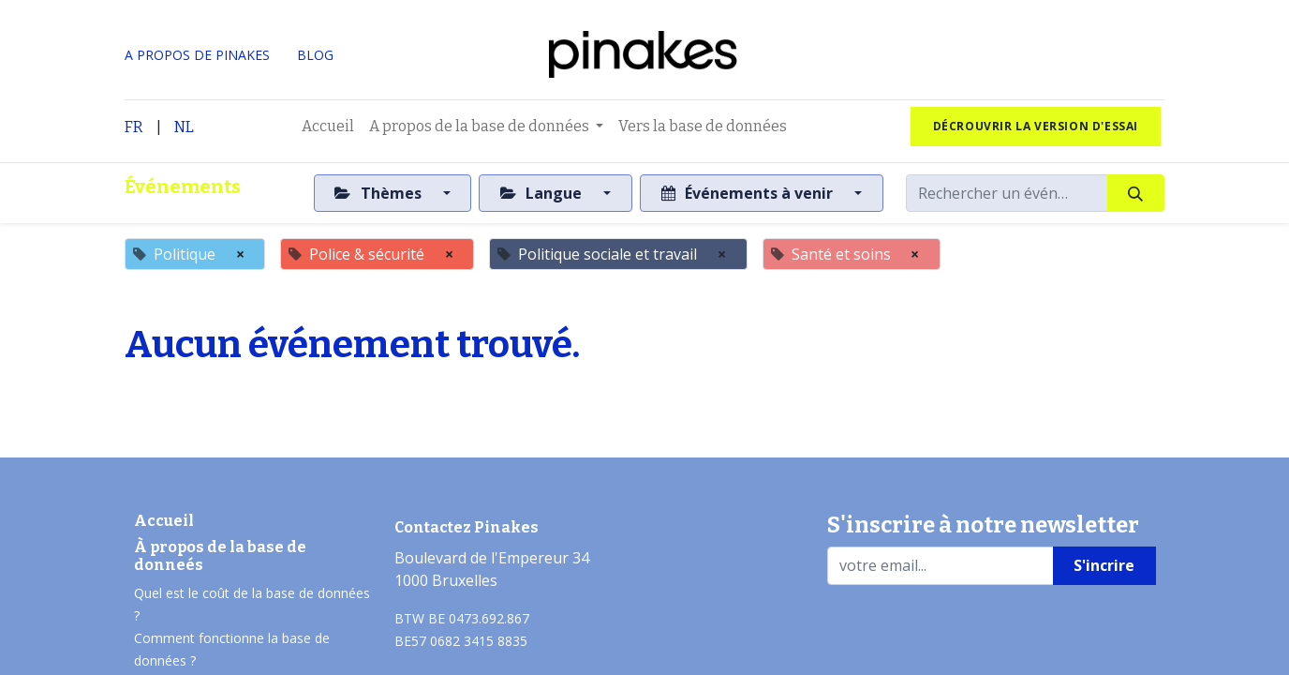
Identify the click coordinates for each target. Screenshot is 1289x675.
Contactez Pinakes (466, 527)
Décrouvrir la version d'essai (1035, 126)
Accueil (164, 521)
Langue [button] (542, 193)
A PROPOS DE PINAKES (197, 55)
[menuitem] (328, 126)
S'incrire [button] (1104, 565)
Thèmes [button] (379, 193)
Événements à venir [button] (749, 193)
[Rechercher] (1135, 193)
